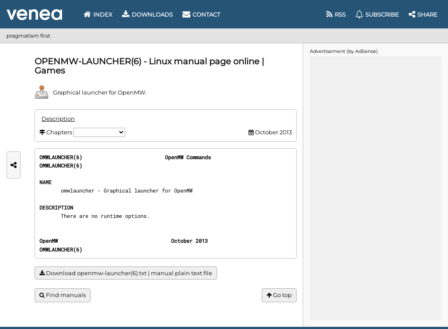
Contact (201, 14)
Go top (279, 295)
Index (98, 14)
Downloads (147, 14)
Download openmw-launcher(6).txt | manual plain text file (125, 273)
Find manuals (62, 295)
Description (58, 118)
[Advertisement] (375, 187)
